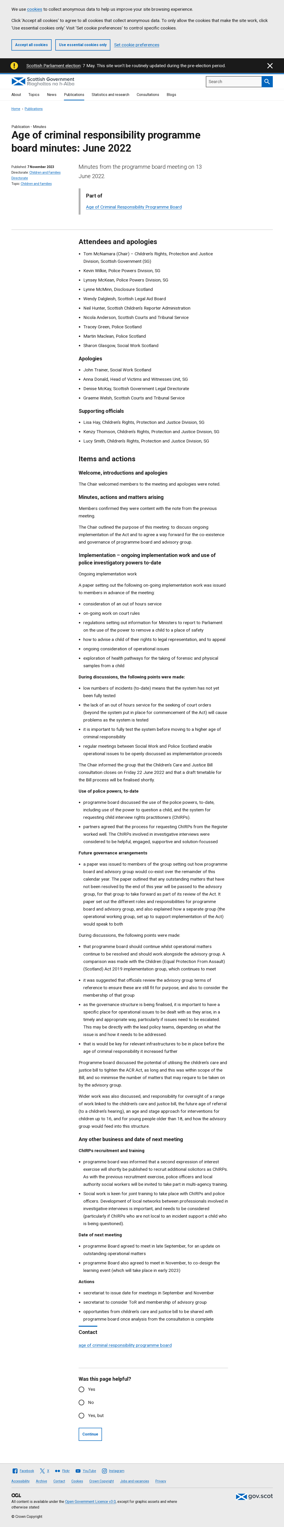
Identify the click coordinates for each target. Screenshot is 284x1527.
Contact (59, 1481)
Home (15, 109)
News (51, 94)
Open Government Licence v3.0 (90, 1501)
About (16, 94)
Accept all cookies (31, 45)
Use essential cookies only (83, 45)
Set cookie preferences (136, 45)
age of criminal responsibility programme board (125, 1345)
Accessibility (20, 1481)
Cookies (77, 1481)
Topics (33, 94)
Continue (90, 1434)
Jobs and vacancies (134, 1481)
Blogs (171, 94)
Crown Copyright (101, 1481)
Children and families (36, 184)
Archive (41, 1481)
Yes (91, 1389)
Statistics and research (110, 94)
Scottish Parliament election (53, 65)
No (91, 1402)
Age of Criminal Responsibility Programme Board (134, 207)
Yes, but (96, 1415)
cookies (34, 9)
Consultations (148, 94)
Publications (74, 94)
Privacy (160, 1481)
